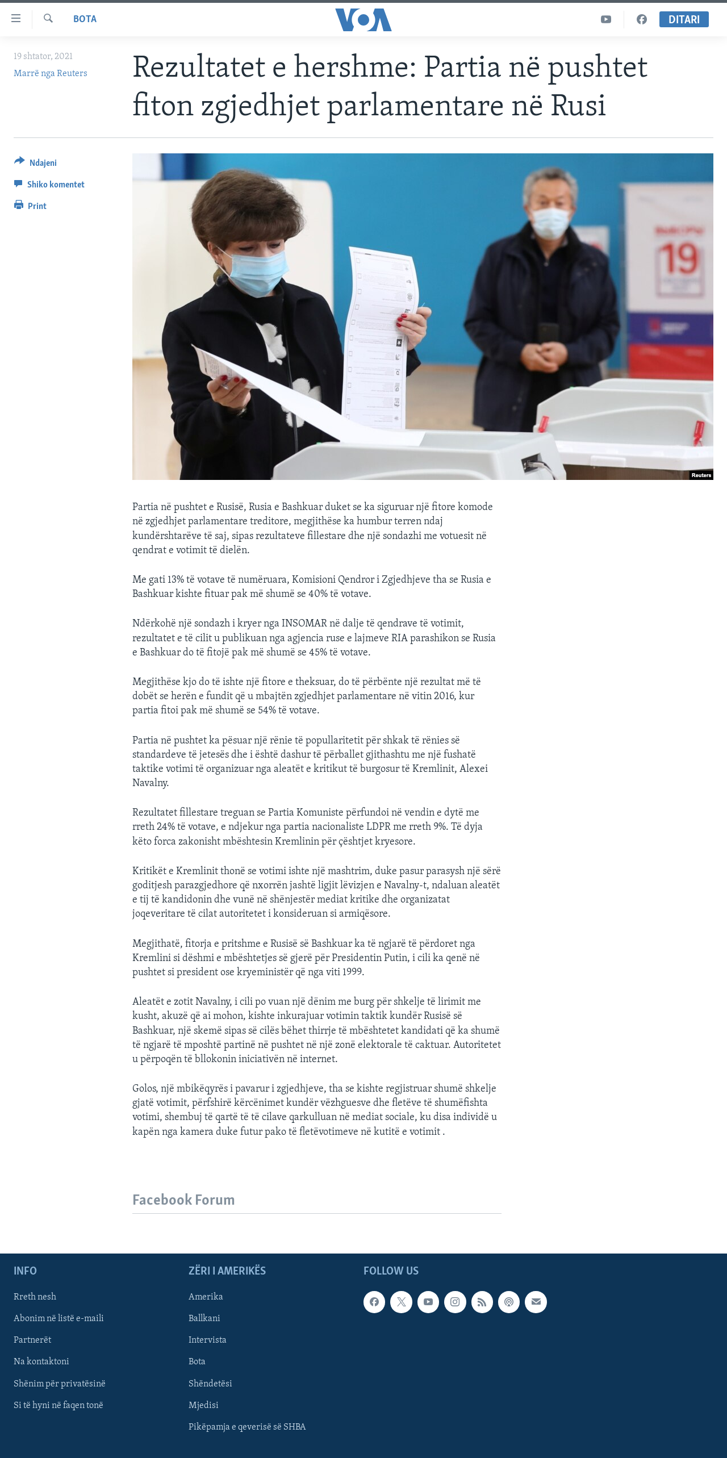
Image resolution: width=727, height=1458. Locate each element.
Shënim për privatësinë (60, 1383)
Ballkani (204, 1318)
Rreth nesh (35, 1297)
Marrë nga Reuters (50, 73)
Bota (85, 19)
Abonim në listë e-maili (59, 1318)
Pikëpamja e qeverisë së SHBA (247, 1426)
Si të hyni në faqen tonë (58, 1405)
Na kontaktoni (41, 1362)
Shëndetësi (210, 1383)
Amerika (206, 1297)
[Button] (35, 165)
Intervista (208, 1340)
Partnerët (32, 1340)
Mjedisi (204, 1405)
